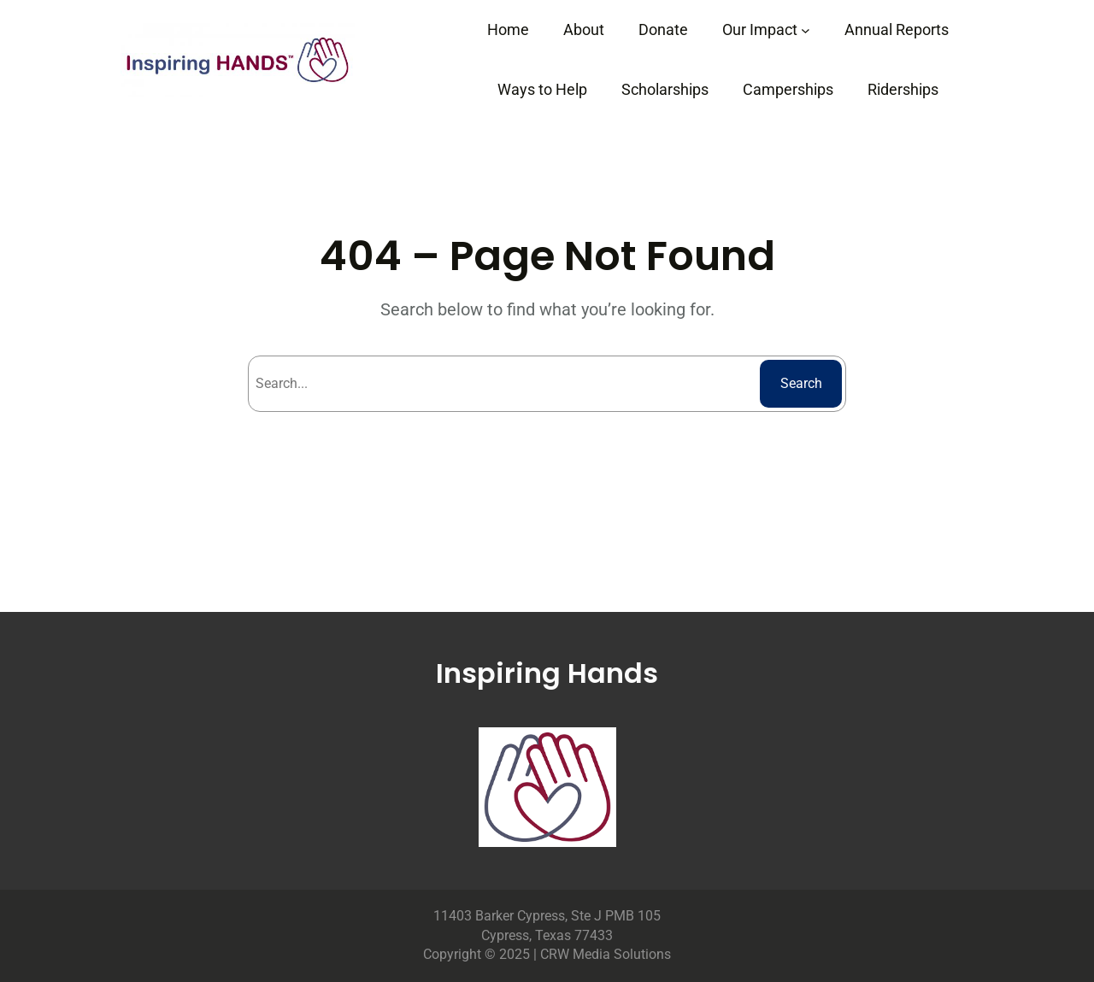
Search (801, 383)
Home (508, 29)
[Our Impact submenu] (805, 30)
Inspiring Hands (547, 673)
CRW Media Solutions (605, 954)
